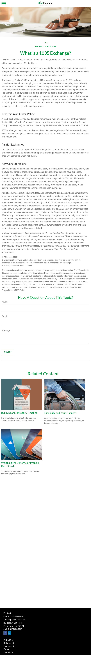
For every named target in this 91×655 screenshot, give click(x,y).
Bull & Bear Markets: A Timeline (19, 412)
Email (4, 316)
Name (4, 302)
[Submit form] (8, 352)
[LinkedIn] (9, 633)
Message (6, 330)
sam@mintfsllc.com (12, 629)
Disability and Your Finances (60, 412)
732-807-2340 (16, 616)
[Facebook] (5, 633)
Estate (6, 649)
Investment (8, 646)
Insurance (8, 652)
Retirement (8, 643)
